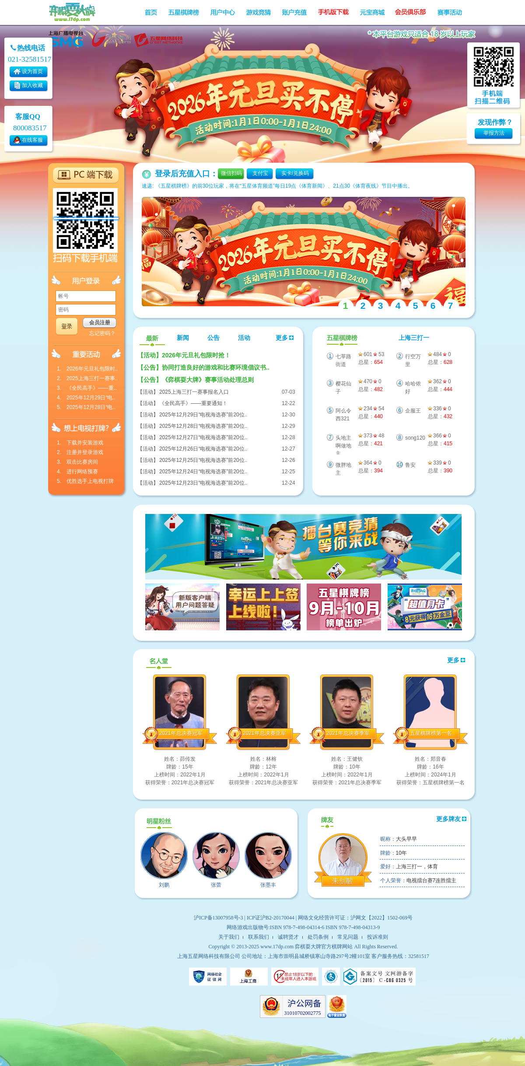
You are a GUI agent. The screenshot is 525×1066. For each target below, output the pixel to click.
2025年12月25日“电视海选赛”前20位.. (203, 460)
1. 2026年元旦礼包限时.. (87, 369)
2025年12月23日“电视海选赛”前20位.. (203, 483)
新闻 (183, 338)
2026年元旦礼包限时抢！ (184, 355)
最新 (152, 338)
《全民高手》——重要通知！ (193, 403)
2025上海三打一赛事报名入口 (194, 392)
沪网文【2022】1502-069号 (381, 918)
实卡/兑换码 (295, 173)
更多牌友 (451, 819)
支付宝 (260, 173)
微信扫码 (231, 173)
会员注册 (99, 322)
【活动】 (147, 392)
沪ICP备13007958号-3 (218, 918)
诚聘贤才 (288, 937)
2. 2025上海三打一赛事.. (87, 378)
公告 (213, 338)
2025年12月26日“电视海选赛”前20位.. (203, 449)
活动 (244, 338)
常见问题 (347, 937)
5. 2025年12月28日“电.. (86, 407)
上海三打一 (414, 338)
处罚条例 (318, 937)
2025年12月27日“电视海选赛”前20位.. (203, 437)
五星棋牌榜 (341, 338)
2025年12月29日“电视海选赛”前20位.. (203, 415)
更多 (285, 338)
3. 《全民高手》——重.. (87, 388)
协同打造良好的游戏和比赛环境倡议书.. (203, 367)
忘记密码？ (102, 333)
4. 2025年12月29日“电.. (86, 398)
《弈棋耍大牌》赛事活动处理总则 (195, 379)
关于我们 (228, 937)
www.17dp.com (277, 947)
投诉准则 (377, 937)
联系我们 (258, 937)
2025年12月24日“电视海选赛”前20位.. (203, 471)
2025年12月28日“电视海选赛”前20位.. (203, 426)
